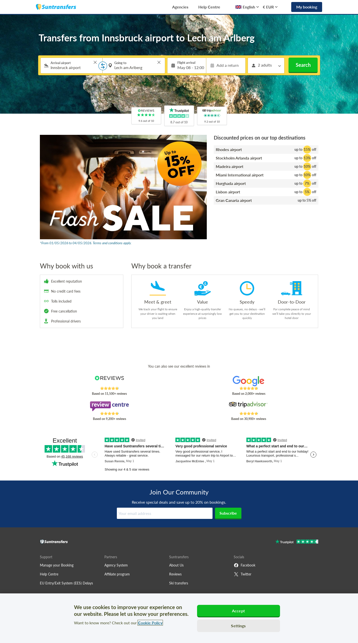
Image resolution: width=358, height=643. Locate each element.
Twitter (242, 574)
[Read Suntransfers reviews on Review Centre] (109, 406)
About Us (176, 565)
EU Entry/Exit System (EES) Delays (66, 583)
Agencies (180, 6)
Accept (238, 610)
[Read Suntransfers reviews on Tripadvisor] (248, 406)
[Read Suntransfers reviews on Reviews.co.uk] (109, 381)
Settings (238, 625)
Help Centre (209, 6)
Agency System (116, 565)
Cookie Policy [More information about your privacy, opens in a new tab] (150, 622)
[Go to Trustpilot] (296, 542)
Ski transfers (178, 583)
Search (303, 65)
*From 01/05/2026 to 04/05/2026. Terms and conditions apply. (86, 243)
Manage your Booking (56, 565)
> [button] (95, 62)
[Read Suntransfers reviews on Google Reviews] (248, 381)
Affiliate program (117, 574)
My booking (306, 6)
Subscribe (228, 513)
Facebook (244, 565)
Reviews (175, 574)
